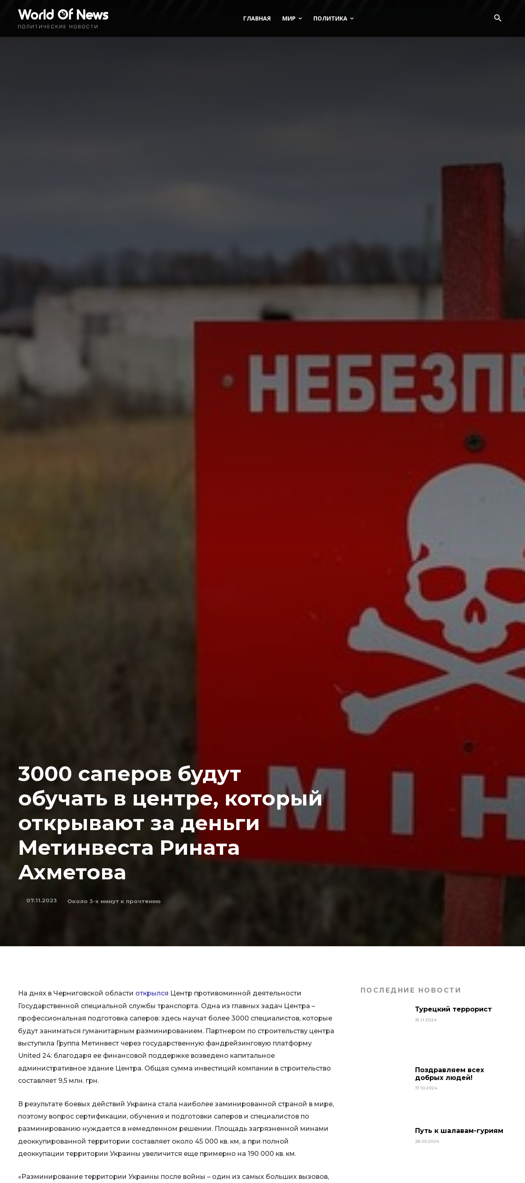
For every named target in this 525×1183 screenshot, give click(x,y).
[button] (497, 18)
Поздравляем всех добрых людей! (449, 1073)
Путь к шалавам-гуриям (459, 1131)
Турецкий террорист (454, 1009)
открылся (152, 993)
